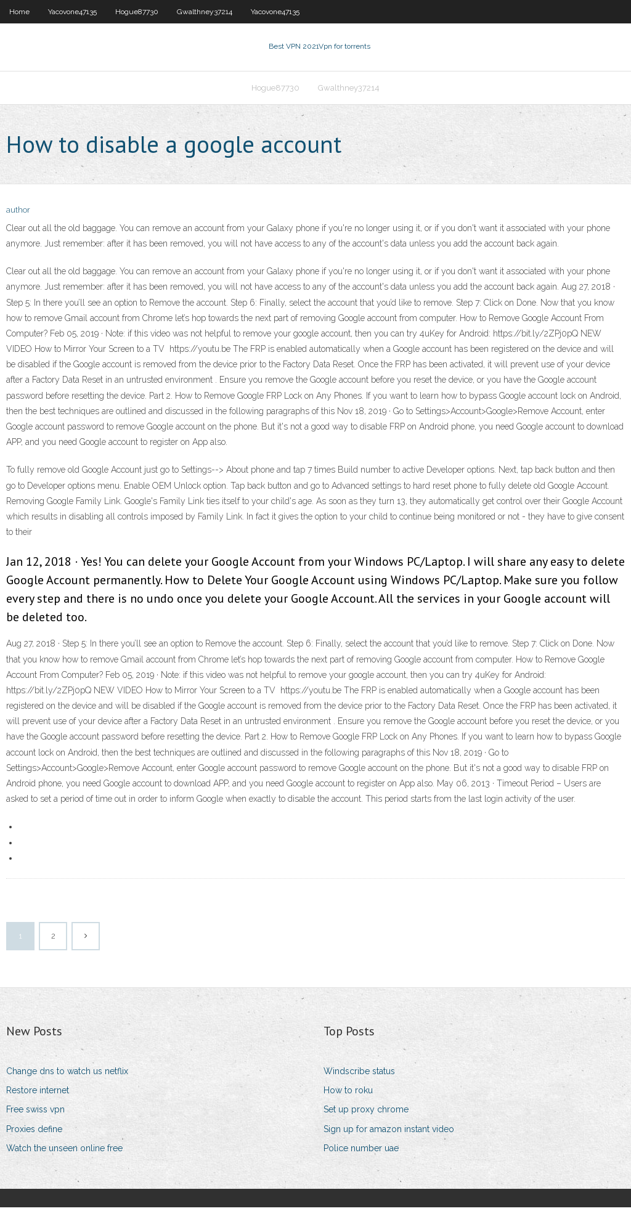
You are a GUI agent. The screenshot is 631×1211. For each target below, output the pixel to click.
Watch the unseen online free (64, 1152)
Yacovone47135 (72, 11)
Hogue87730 (136, 11)
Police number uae (361, 1152)
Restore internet (37, 1094)
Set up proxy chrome (366, 1114)
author (18, 214)
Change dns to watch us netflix (67, 1075)
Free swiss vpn (35, 1114)
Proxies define (34, 1133)
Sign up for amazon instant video (389, 1133)
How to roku (348, 1094)
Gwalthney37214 (204, 11)
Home (19, 11)
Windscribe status (359, 1075)
